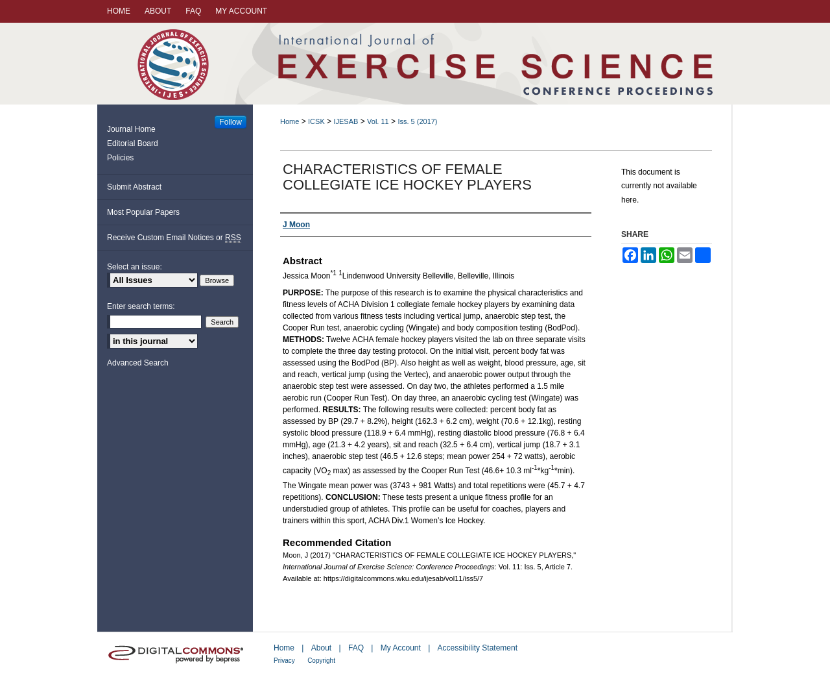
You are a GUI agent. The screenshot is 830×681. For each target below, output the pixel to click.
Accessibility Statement (477, 647)
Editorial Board (132, 143)
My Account (401, 647)
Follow (230, 122)
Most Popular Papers (143, 212)
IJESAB (345, 121)
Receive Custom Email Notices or (174, 238)
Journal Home (131, 129)
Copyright (321, 660)
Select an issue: (134, 266)
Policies (120, 157)
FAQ (356, 647)
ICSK (316, 121)
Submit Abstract (134, 187)
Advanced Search (138, 362)
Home (289, 121)
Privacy (284, 660)
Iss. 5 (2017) (417, 121)
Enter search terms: (141, 306)
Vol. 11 (378, 121)
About (321, 647)
